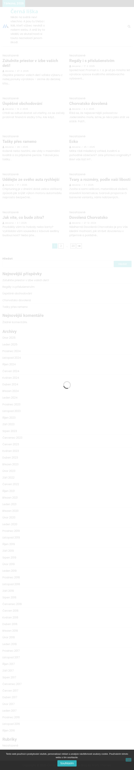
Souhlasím (67, 763)
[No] (128, 760)
